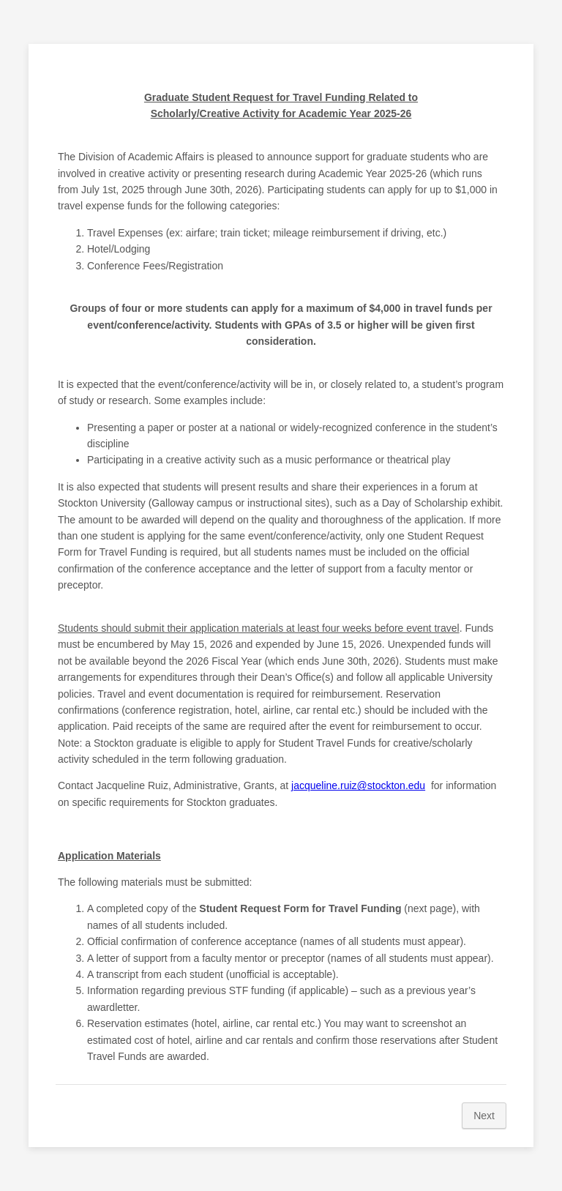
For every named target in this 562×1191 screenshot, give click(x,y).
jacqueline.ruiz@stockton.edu (358, 785)
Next (484, 1115)
